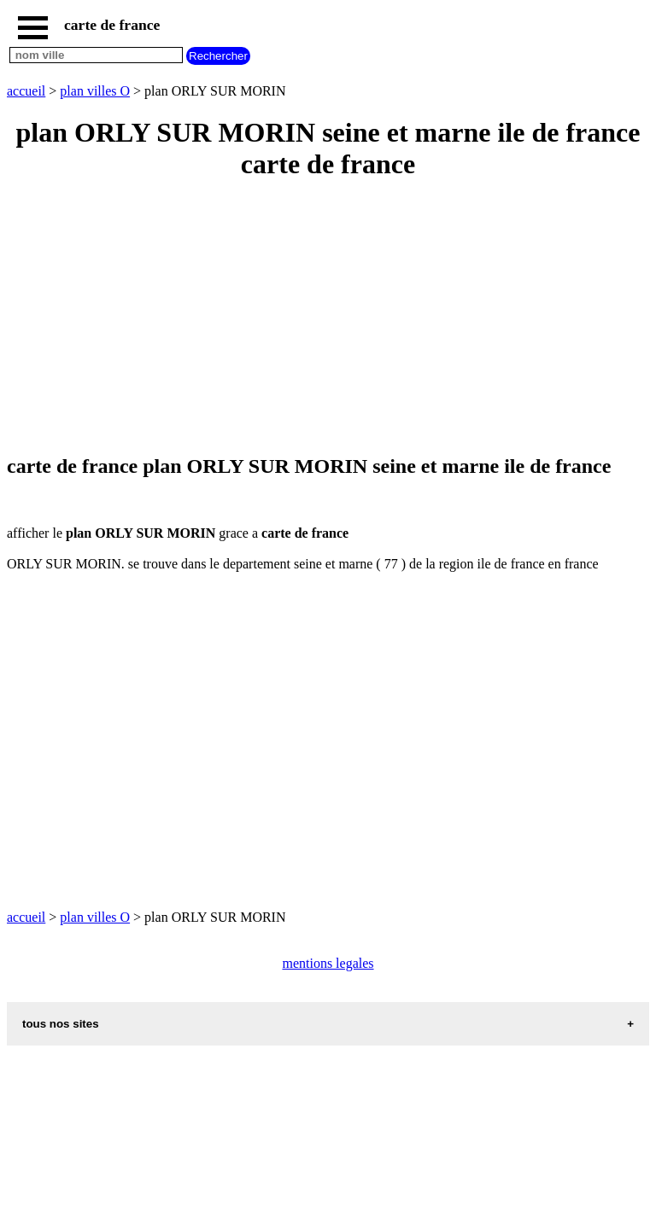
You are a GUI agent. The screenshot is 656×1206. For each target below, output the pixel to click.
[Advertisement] (328, 318)
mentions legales (327, 963)
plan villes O (95, 91)
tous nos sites (60, 1023)
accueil (26, 91)
